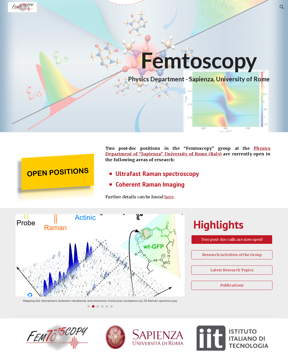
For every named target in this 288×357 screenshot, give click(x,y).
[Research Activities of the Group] (231, 255)
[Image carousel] (100, 261)
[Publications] (231, 285)
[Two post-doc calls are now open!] (231, 239)
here (169, 196)
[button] (282, 7)
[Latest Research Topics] (231, 270)
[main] (198, 66)
